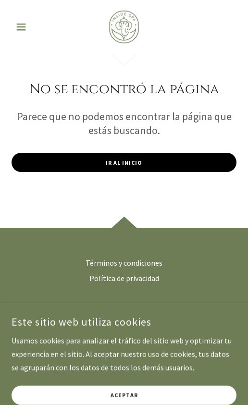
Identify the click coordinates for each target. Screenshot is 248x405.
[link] (124, 27)
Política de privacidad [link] (124, 278)
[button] (28, 27)
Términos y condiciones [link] (124, 263)
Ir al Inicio (124, 162)
